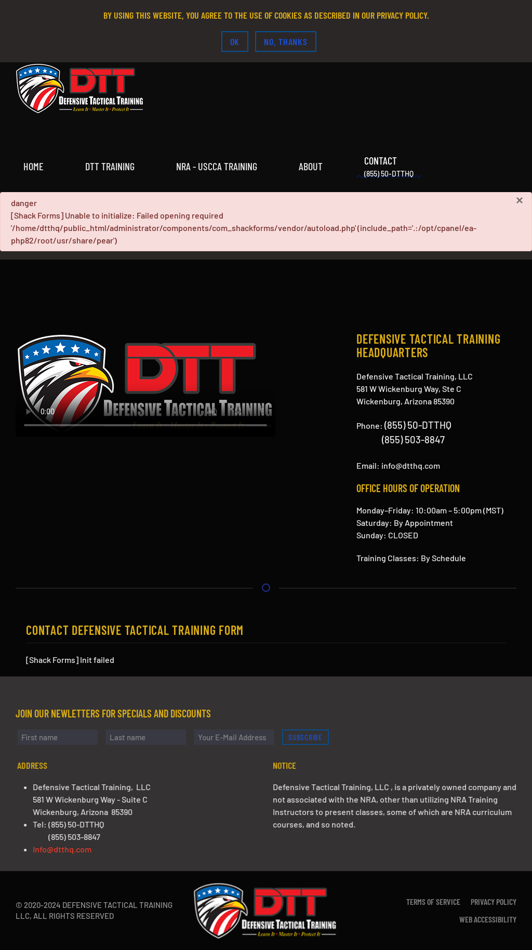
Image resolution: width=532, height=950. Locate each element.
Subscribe (309, 737)
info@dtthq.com (410, 465)
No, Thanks (286, 41)
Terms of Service (433, 901)
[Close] (519, 200)
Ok (235, 41)
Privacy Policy (493, 901)
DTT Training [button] (110, 166)
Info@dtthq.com (66, 849)
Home (33, 166)
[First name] (61, 737)
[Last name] (150, 737)
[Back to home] (80, 88)
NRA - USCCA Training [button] (216, 166)
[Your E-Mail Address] (238, 737)
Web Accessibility (487, 919)
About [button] (311, 166)
